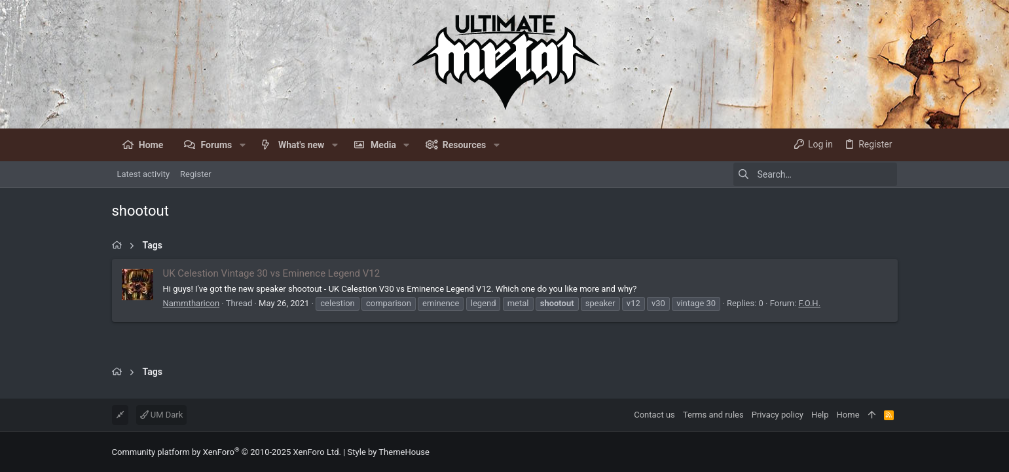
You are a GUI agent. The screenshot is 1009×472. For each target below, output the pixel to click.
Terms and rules (713, 415)
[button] (242, 145)
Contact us (654, 415)
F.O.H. (810, 303)
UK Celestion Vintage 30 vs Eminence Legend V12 (271, 273)
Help (820, 415)
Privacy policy (777, 415)
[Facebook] (892, 452)
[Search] (815, 174)
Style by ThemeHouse (389, 452)
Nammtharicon (191, 303)
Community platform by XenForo (226, 452)
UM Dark (161, 415)
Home (848, 415)
